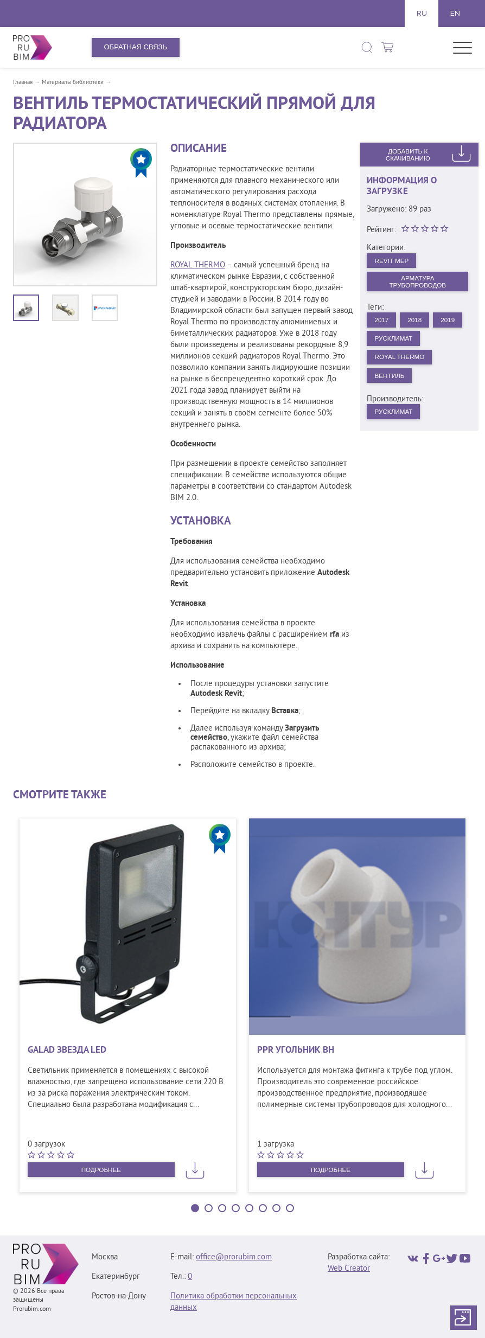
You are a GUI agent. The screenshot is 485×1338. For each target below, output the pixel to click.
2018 (420, 325)
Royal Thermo (403, 366)
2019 (383, 345)
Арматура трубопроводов (417, 284)
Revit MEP (394, 261)
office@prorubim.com (234, 1257)
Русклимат (433, 345)
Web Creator (349, 1269)
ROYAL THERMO (197, 265)
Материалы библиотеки (73, 82)
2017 (383, 325)
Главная (23, 82)
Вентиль (392, 386)
